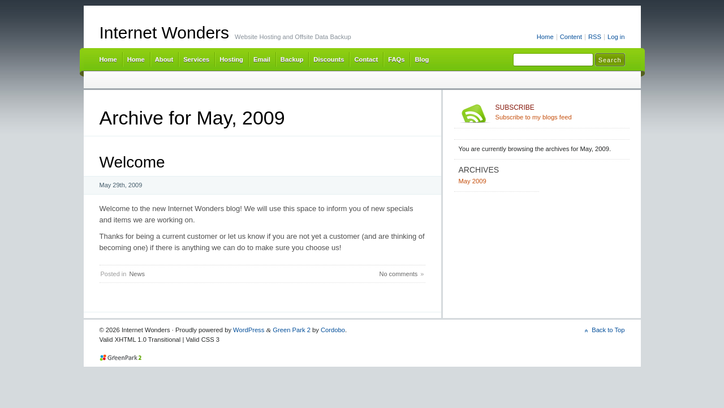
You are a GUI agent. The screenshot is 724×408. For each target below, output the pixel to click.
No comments (398, 273)
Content (571, 36)
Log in (616, 36)
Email (261, 59)
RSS (594, 36)
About (164, 59)
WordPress (248, 330)
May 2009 (472, 181)
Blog (422, 59)
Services (196, 59)
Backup (292, 59)
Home (545, 36)
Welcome (132, 162)
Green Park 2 (292, 330)
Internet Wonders (165, 32)
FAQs (396, 59)
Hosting (231, 59)
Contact (366, 59)
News (137, 273)
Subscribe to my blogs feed (560, 112)
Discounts (328, 59)
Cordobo (333, 330)
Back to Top (608, 330)
